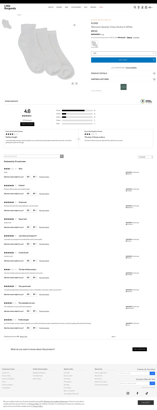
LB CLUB (66, 373)
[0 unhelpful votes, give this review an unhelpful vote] (34, 177)
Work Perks (98, 379)
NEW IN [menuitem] (50, 7)
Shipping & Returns (123, 79)
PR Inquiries (67, 382)
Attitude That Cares (101, 382)
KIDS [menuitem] (85, 7)
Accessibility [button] (6, 388)
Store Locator (68, 376)
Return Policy (37, 379)
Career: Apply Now (101, 373)
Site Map (66, 385)
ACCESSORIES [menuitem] (76, 7)
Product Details (123, 73)
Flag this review (44, 177)
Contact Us (5, 373)
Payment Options (7, 385)
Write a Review (27, 124)
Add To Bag (136, 60)
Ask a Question (139, 349)
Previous (73, 83)
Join (152, 373)
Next (76, 83)
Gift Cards (67, 379)
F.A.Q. (4, 382)
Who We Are (99, 376)
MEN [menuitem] (66, 7)
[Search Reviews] (34, 156)
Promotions (67, 388)
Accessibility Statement (71, 394)
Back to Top (23, 336)
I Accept (145, 403)
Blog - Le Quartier (69, 391)
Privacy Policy (6, 376)
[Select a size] (123, 53)
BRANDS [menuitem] (93, 7)
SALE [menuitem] (101, 7)
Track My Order (38, 376)
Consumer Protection (101, 385)
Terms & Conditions (8, 379)
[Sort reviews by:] (145, 157)
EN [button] (150, 7)
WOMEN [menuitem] (59, 7)
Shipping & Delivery (39, 373)
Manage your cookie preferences (55, 401)
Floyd (94, 23)
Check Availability (131, 68)
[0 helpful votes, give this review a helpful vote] (28, 177)
